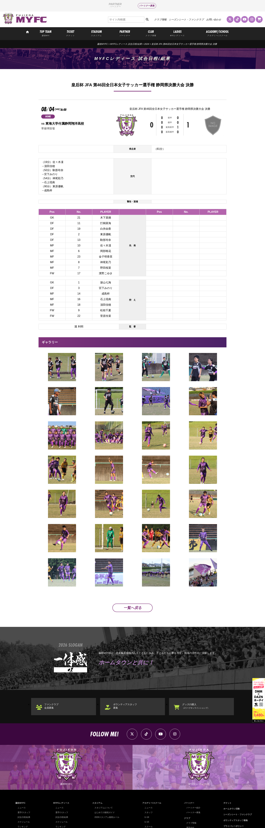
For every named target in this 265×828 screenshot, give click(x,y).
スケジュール (24, 787)
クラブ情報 (160, 19)
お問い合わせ (213, 19)
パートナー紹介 (192, 773)
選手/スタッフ (24, 777)
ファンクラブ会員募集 (54, 668)
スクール (147, 792)
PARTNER (125, 33)
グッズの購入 (200, 668)
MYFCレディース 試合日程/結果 (126, 44)
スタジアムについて (103, 773)
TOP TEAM (45, 33)
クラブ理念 (190, 802)
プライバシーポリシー (232, 791)
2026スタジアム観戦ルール (106, 782)
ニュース (22, 773)
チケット (225, 768)
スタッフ (147, 777)
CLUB (150, 33)
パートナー (187, 768)
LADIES (177, 33)
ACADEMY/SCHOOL (217, 33)
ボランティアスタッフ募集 (128, 668)
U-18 (145, 782)
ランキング (23, 792)
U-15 (145, 787)
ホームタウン (191, 797)
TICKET (70, 33)
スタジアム (96, 768)
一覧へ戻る (132, 568)
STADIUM (96, 33)
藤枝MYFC (102, 44)
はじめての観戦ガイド (104, 777)
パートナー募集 (146, 5)
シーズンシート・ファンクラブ (186, 19)
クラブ (185, 783)
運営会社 (189, 793)
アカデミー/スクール (151, 768)
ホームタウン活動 (230, 774)
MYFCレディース (61, 768)
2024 (146, 44)
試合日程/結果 (24, 782)
